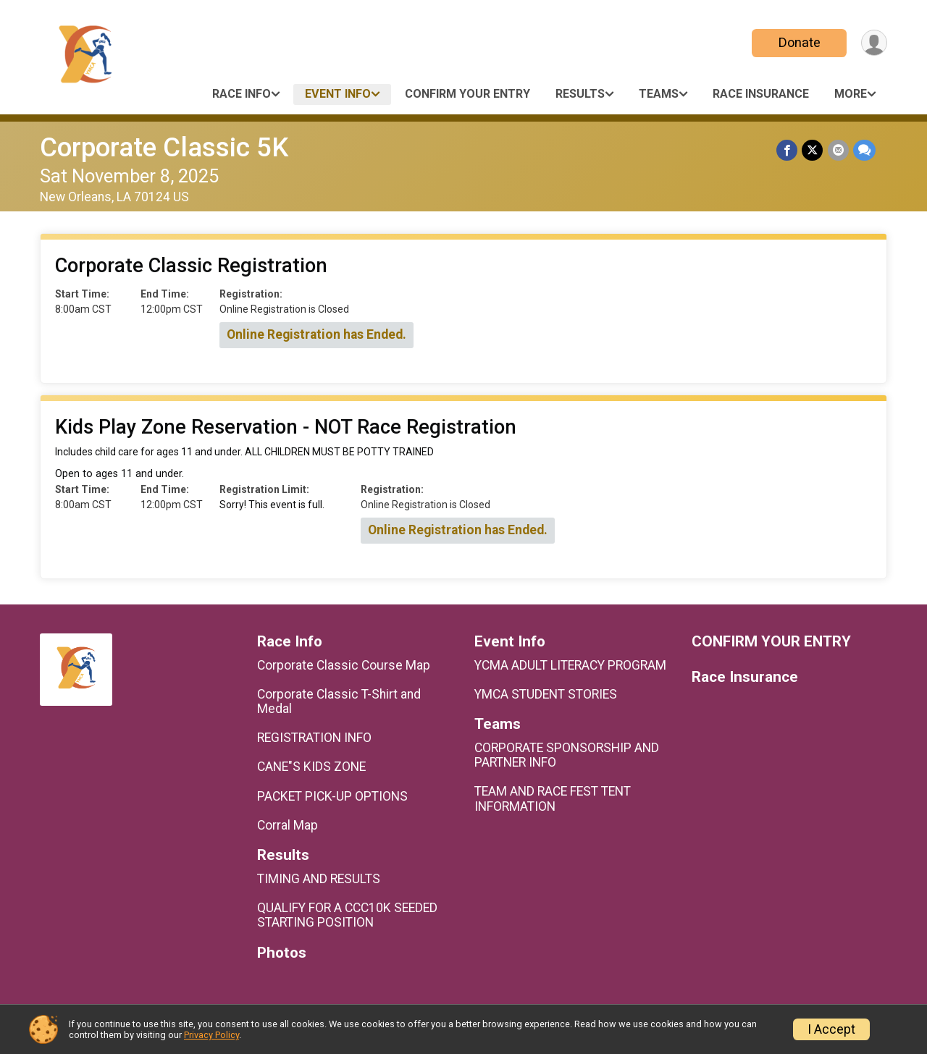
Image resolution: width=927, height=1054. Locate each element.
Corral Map (287, 825)
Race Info (241, 94)
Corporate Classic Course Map (343, 665)
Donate (799, 42)
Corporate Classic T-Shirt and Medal (339, 701)
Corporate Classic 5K (164, 147)
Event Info (338, 94)
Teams (659, 94)
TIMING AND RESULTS (318, 879)
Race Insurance (761, 94)
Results (580, 94)
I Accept (831, 1029)
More (850, 94)
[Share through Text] (864, 150)
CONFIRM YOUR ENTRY (467, 94)
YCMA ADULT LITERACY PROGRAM (570, 665)
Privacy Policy (211, 1034)
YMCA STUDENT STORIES (545, 694)
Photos (281, 953)
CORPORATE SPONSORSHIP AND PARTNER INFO (566, 755)
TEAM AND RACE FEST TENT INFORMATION (552, 798)
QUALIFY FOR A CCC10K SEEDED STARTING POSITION (347, 915)
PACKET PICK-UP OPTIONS (332, 796)
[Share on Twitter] (812, 150)
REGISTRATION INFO (314, 737)
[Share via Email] (838, 150)
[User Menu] (873, 43)
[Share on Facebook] (787, 150)
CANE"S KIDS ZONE (311, 766)
